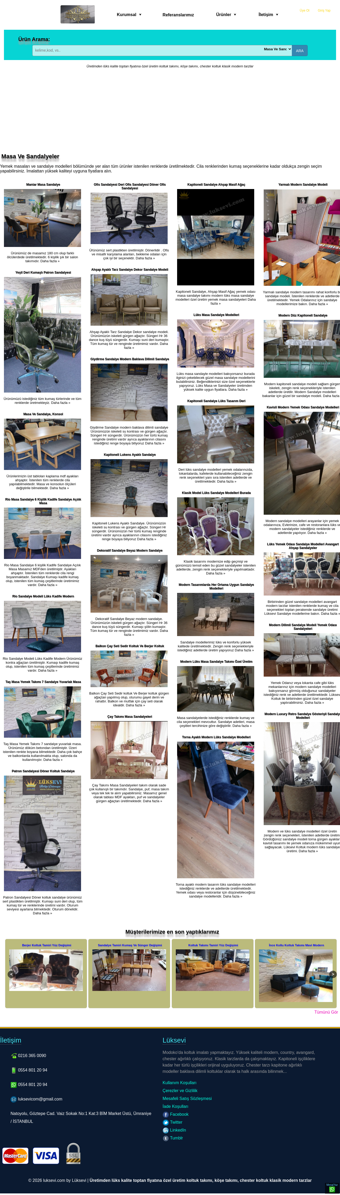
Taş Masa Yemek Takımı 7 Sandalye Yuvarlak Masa (43, 682)
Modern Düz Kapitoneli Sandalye (302, 315)
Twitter (172, 1122)
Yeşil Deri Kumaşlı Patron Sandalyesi (43, 272)
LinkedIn (174, 1130)
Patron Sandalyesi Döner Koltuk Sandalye (43, 771)
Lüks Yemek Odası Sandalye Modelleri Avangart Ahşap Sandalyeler (303, 546)
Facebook (176, 1114)
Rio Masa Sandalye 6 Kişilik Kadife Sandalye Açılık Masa (43, 501)
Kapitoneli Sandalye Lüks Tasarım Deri (216, 401)
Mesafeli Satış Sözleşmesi (187, 1098)
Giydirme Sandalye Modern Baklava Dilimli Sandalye (130, 359)
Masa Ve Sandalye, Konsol (43, 414)
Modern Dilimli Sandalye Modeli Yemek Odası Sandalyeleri (303, 627)
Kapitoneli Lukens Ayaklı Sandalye (130, 455)
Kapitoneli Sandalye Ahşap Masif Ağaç (216, 184)
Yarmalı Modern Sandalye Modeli (303, 184)
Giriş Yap (324, 10)
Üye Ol (304, 10)
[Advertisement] (170, 113)
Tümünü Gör (326, 1012)
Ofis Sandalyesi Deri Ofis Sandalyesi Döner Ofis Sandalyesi (130, 186)
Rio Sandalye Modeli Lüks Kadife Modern (43, 596)
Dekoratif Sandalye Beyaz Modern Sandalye (130, 550)
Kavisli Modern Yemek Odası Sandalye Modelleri (303, 407)
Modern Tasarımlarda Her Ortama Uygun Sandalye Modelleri (216, 586)
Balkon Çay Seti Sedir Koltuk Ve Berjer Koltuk (130, 646)
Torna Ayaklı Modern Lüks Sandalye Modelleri (216, 737)
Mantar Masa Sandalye (43, 184)
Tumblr (173, 1138)
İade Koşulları (175, 1106)
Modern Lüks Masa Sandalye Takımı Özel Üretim (216, 661)
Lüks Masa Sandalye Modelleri (216, 315)
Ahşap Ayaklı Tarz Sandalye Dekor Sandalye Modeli (129, 269)
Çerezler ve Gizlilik (180, 1090)
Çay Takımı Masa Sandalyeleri (129, 716)
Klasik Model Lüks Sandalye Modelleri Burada (216, 493)
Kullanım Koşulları (180, 1082)
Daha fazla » (50, 261)
